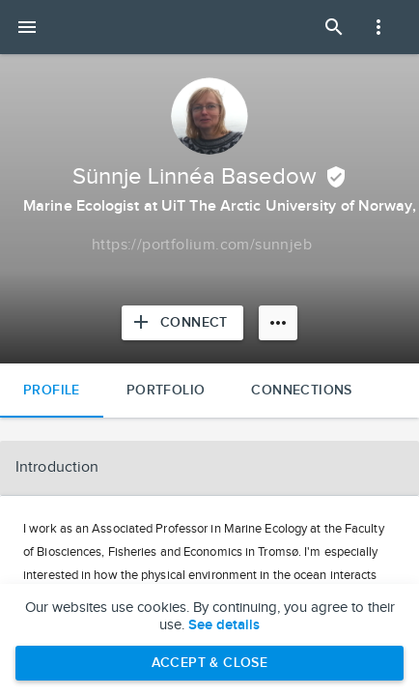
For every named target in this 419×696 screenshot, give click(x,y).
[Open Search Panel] (334, 27)
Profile (51, 390)
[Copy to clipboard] (201, 245)
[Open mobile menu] (27, 27)
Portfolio (166, 390)
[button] (209, 468)
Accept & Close (210, 662)
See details (224, 625)
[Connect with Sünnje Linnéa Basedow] (182, 322)
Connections (301, 390)
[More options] (278, 322)
